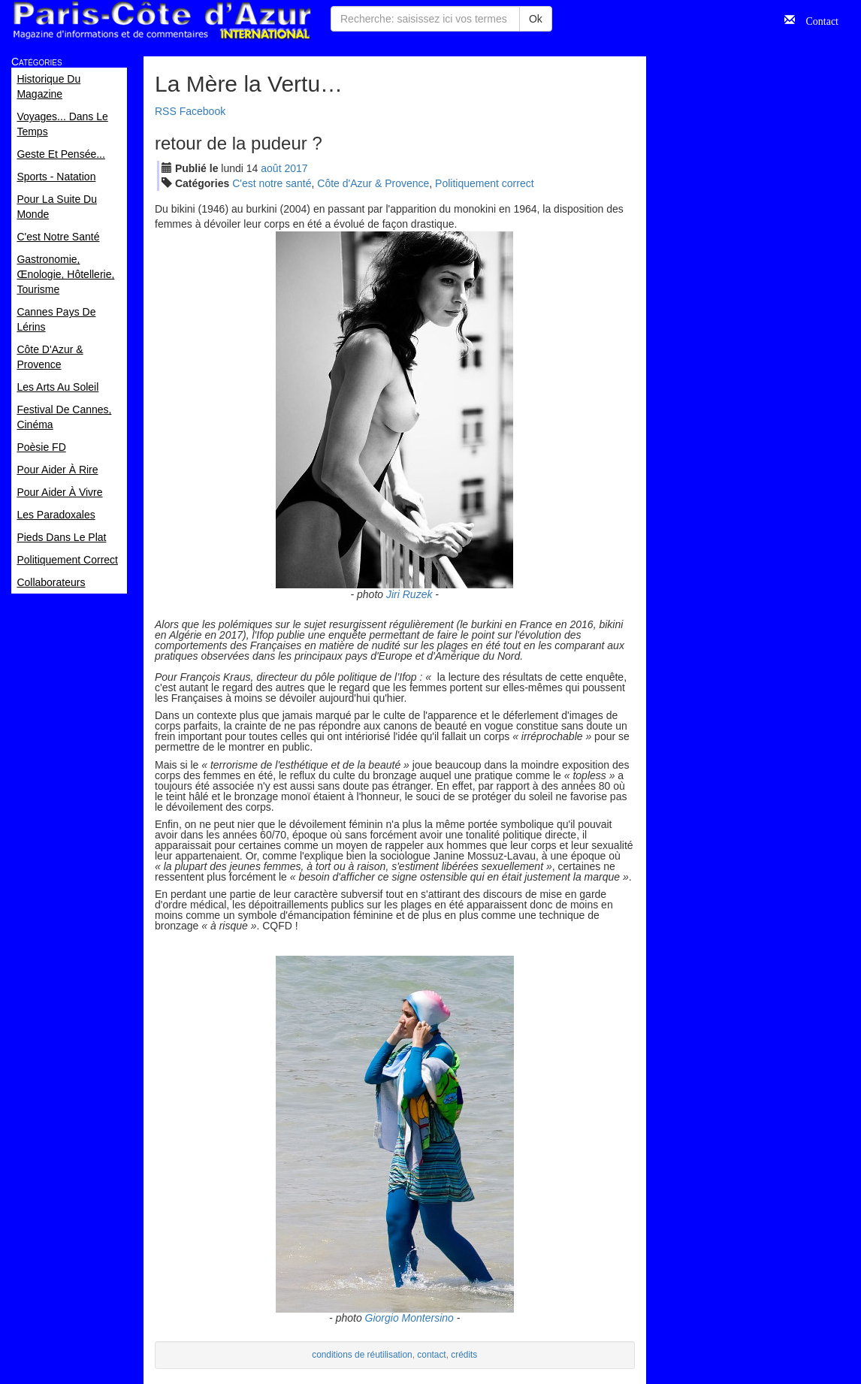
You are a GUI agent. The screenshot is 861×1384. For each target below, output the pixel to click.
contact (431, 1354)
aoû (271, 168)
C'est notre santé (271, 183)
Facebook (202, 111)
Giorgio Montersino (409, 1318)
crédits (464, 1354)
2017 (295, 168)
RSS (166, 111)
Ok (535, 19)
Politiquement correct (484, 183)
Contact (816, 20)
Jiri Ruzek (409, 594)
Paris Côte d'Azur (161, 20)
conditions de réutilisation (362, 1354)
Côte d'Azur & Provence (373, 183)
